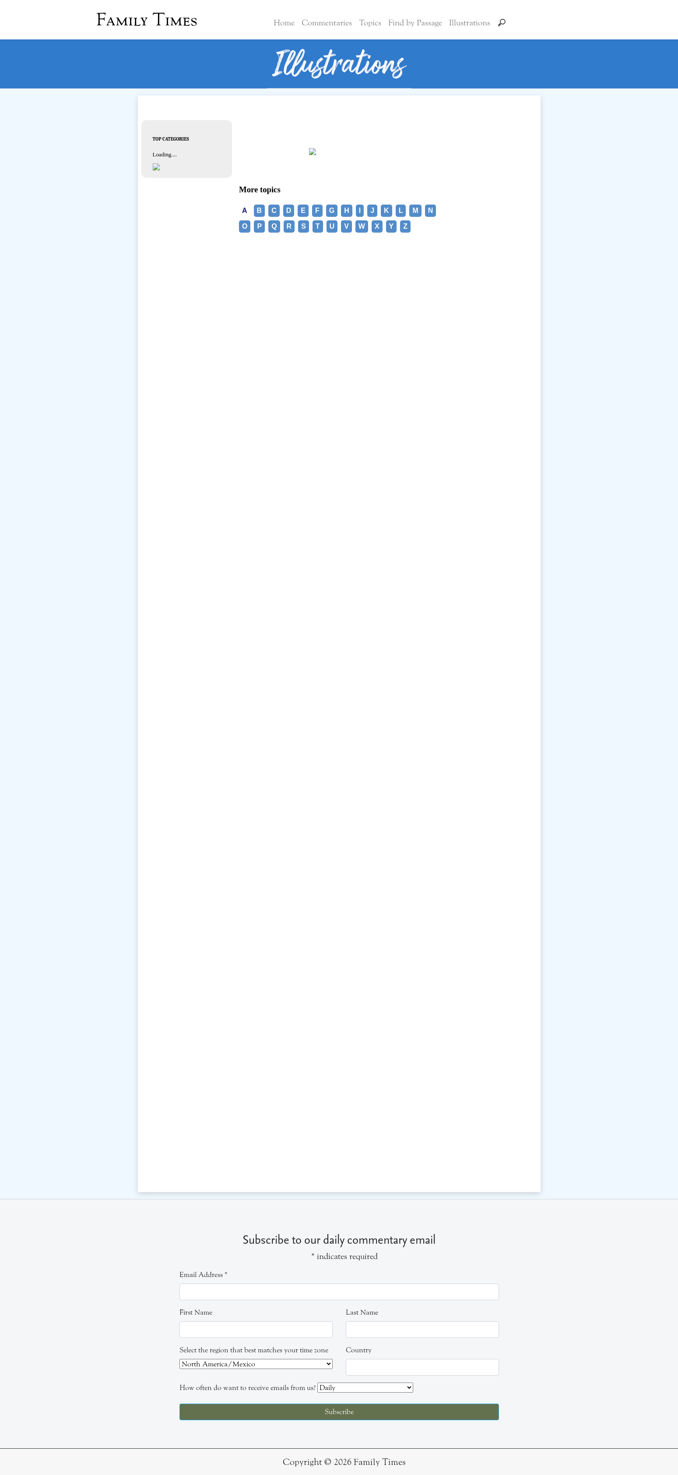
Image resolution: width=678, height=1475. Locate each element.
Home (284, 23)
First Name (195, 1312)
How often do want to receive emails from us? (247, 1387)
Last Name (362, 1312)
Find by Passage (415, 23)
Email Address (203, 1274)
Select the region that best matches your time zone (253, 1350)
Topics (370, 23)
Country (359, 1350)
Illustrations (469, 23)
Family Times (146, 19)
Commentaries (327, 23)
